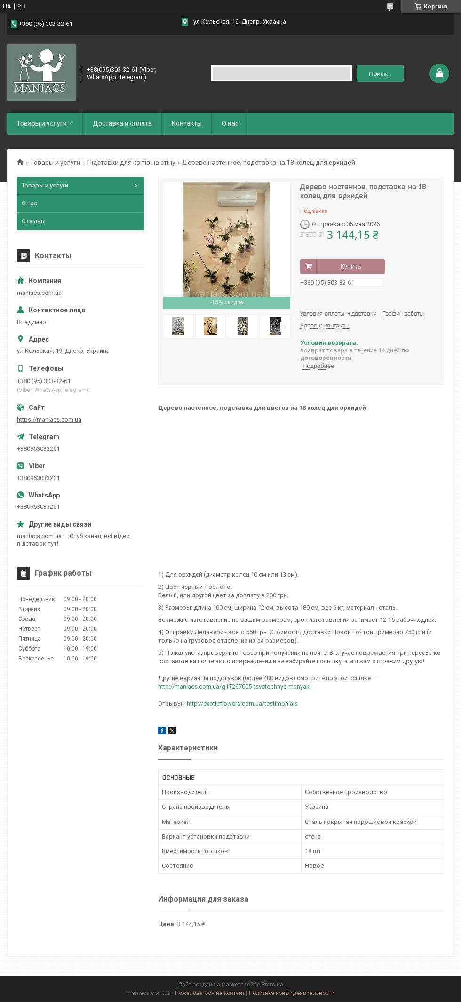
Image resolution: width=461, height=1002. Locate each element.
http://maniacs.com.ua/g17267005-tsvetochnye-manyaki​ (234, 686)
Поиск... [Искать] (380, 73)
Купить (351, 266)
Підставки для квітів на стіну (131, 162)
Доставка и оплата (122, 123)
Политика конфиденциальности (291, 993)
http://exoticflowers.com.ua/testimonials (242, 703)
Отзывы (34, 221)
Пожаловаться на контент (210, 993)
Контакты (187, 123)
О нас (230, 123)
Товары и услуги (41, 123)
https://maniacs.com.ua (49, 419)
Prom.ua (272, 984)
